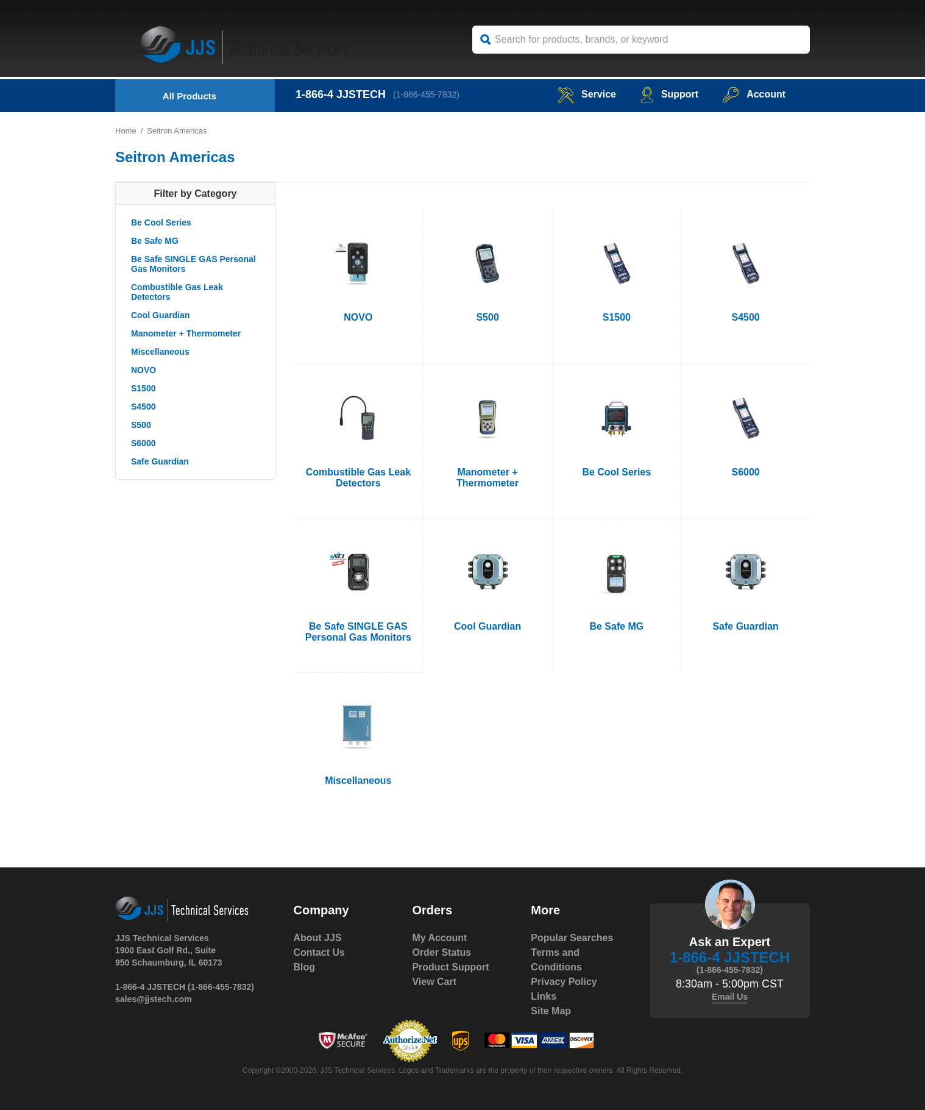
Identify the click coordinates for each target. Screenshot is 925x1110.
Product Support (450, 967)
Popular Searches (572, 938)
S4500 (143, 406)
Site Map (551, 1011)
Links (543, 996)
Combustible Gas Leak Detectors (177, 292)
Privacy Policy (564, 982)
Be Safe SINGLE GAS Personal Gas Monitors (193, 264)
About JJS (318, 938)
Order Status (441, 952)
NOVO (143, 370)
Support (669, 94)
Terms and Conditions (556, 959)
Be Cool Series (161, 222)
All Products (189, 96)
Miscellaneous (160, 352)
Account (754, 94)
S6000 (143, 443)
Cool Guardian (160, 315)
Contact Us (319, 952)
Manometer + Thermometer (186, 333)
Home (125, 130)
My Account (439, 938)
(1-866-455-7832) (426, 94)
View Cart (434, 982)
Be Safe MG (155, 241)
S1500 (143, 388)
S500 (141, 425)
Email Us (730, 996)
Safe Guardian (160, 461)
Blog (305, 967)
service (587, 94)
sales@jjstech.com (153, 999)
